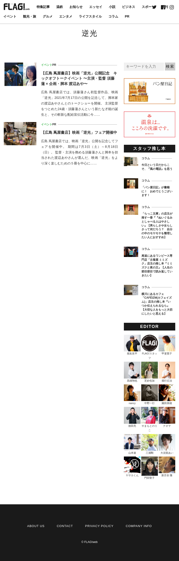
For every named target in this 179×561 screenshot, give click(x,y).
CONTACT (65, 526)
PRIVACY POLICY (99, 526)
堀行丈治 (167, 372)
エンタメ (65, 16)
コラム (113, 16)
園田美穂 (167, 394)
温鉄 (59, 7)
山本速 (132, 444)
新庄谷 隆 (167, 467)
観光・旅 (29, 16)
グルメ (48, 16)
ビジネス (128, 7)
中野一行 (149, 394)
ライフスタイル (90, 16)
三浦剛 (149, 444)
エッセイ (95, 7)
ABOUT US (36, 526)
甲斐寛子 (167, 345)
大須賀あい (167, 444)
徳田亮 (132, 417)
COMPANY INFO (139, 526)
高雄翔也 (132, 372)
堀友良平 (132, 345)
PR (127, 16)
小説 (112, 7)
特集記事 (43, 7)
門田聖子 (149, 468)
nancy (132, 394)
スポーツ (148, 7)
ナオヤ (167, 417)
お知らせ (76, 7)
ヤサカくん (132, 467)
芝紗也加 (149, 372)
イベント (9, 16)
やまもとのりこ (149, 419)
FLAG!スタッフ (149, 347)
